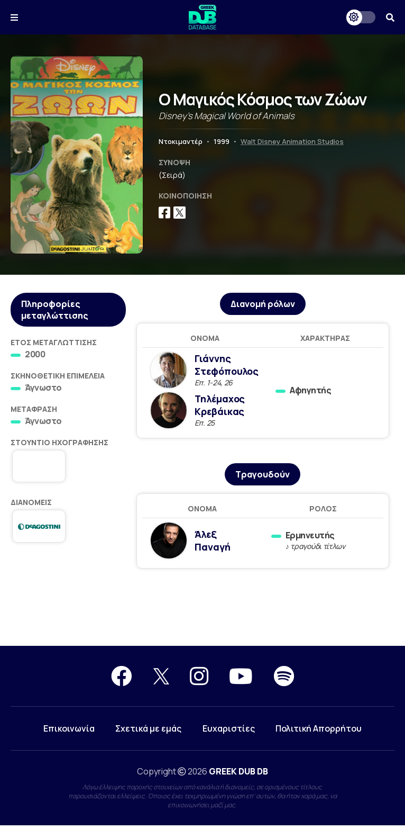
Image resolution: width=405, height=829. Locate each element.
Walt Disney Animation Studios (292, 141)
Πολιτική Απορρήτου (319, 732)
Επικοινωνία (68, 732)
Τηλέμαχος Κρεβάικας (222, 407)
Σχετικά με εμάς (148, 732)
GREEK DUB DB (238, 775)
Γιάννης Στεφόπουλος (229, 366)
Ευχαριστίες (228, 732)
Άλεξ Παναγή (214, 543)
